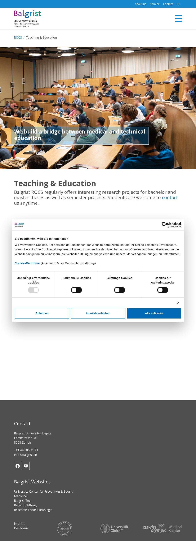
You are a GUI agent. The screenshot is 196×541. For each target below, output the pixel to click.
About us (140, 4)
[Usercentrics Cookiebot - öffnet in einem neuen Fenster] (164, 225)
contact (170, 197)
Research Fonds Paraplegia (33, 510)
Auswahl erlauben (98, 313)
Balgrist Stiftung (25, 505)
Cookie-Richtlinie (27, 263)
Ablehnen (41, 313)
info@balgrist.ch (25, 455)
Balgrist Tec (22, 501)
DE (178, 4)
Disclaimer (21, 528)
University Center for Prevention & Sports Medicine (43, 493)
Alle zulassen (154, 313)
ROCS (18, 37)
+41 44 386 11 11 (26, 450)
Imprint (19, 523)
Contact (168, 4)
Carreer (154, 4)
